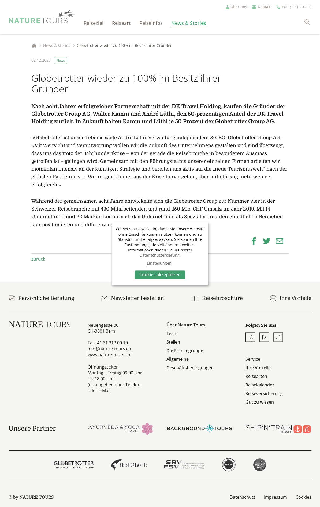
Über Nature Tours (185, 325)
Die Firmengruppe (184, 351)
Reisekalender (259, 385)
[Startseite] (42, 17)
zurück (38, 259)
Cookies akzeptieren (160, 274)
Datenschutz (242, 497)
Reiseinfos (151, 23)
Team (172, 333)
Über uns (238, 6)
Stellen (173, 342)
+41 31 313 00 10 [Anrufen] (111, 343)
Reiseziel (93, 23)
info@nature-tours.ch (109, 349)
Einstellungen (159, 263)
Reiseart (121, 23)
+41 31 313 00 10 (296, 6)
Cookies (303, 497)
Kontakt (265, 6)
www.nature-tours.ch (109, 355)
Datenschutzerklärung (160, 255)
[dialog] (160, 253)
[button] (256, 240)
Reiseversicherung (264, 393)
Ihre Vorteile (258, 368)
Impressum (275, 497)
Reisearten (256, 376)
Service (252, 359)
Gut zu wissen (259, 402)
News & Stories (188, 23)
